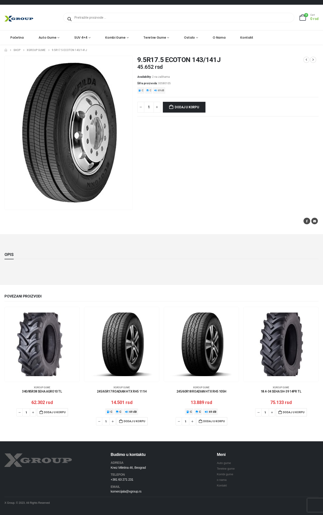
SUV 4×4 (80, 37)
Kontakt (246, 37)
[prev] (306, 60)
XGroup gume (42, 387)
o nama (222, 480)
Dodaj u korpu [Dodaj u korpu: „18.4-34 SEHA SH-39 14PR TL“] (293, 412)
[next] (313, 60)
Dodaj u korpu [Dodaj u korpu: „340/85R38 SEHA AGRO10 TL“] (54, 412)
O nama (219, 37)
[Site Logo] (18, 18)
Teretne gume (154, 37)
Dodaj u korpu (187, 107)
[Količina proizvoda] (149, 107)
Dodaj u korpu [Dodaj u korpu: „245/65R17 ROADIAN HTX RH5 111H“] (134, 421)
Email (314, 221)
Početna (17, 37)
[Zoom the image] (38, 456)
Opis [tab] (9, 254)
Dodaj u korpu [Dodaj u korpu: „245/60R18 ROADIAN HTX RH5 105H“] (214, 421)
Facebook (306, 221)
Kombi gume (115, 37)
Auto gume (48, 37)
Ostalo (189, 37)
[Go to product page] (42, 344)
